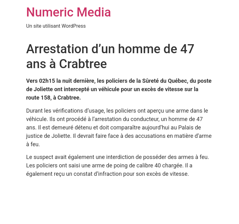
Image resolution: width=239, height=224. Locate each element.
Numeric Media (68, 12)
